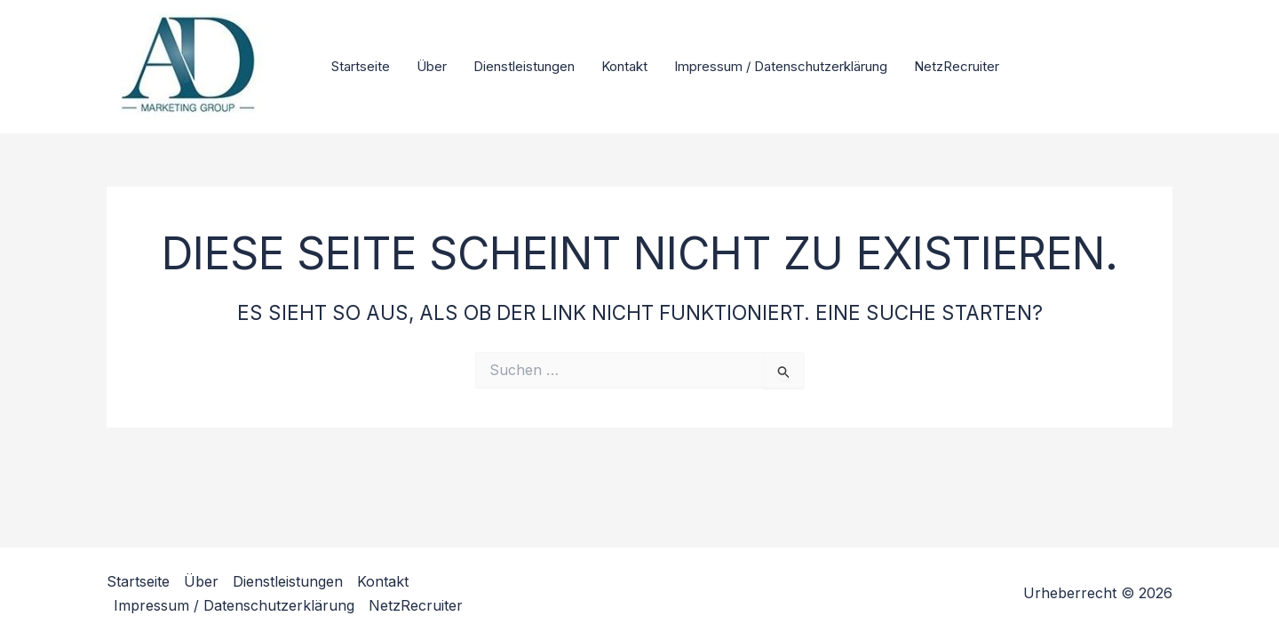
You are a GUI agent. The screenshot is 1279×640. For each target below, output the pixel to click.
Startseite (360, 66)
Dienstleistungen (524, 66)
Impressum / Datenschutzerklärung (780, 66)
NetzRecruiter (956, 66)
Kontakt (624, 66)
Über (432, 66)
